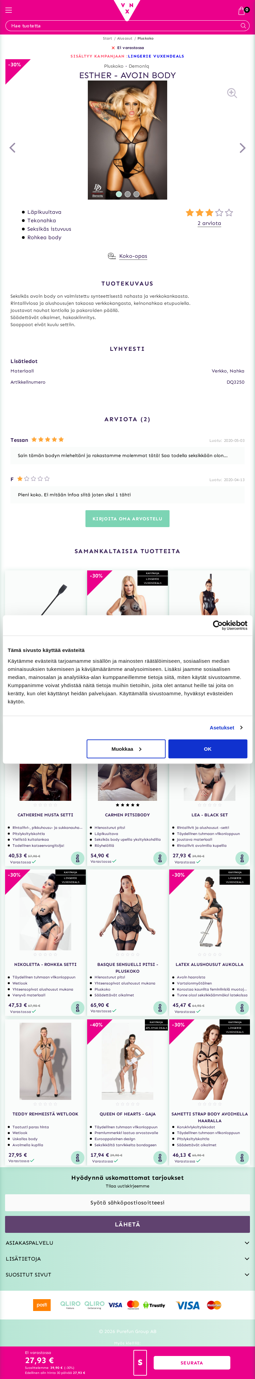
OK (208, 748)
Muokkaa (126, 748)
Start (107, 38)
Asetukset (222, 727)
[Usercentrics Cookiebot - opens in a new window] (217, 625)
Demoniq (139, 66)
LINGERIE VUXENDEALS (156, 56)
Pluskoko (145, 38)
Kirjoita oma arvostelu (127, 519)
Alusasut (125, 38)
